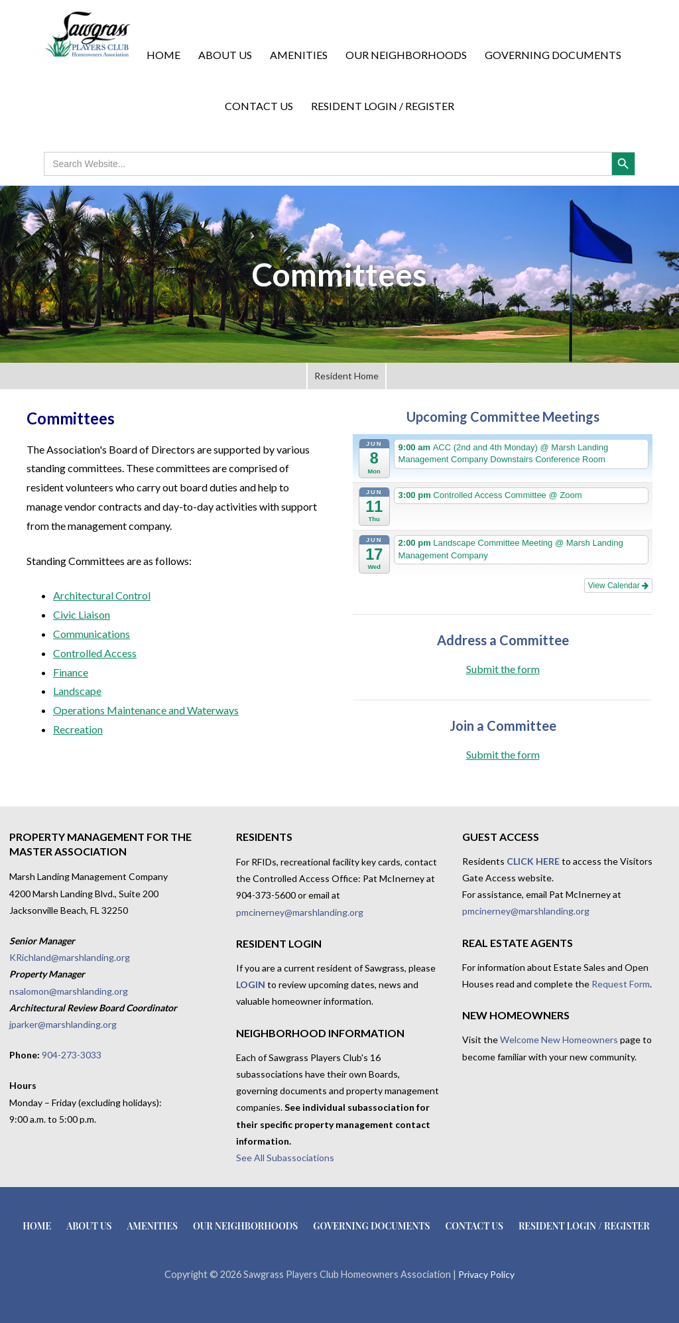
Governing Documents (553, 54)
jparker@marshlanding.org (63, 1024)
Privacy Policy (486, 1274)
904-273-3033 (71, 1054)
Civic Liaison (81, 614)
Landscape (77, 690)
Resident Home (346, 375)
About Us (225, 54)
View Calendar (618, 585)
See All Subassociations (285, 1157)
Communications (91, 633)
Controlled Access (95, 653)
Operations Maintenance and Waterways (146, 710)
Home (163, 54)
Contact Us (259, 105)
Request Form (620, 983)
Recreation (78, 729)
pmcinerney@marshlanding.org (299, 912)
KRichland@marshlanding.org (69, 957)
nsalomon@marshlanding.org (68, 991)
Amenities (299, 54)
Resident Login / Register (382, 105)
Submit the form (503, 668)
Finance (70, 672)
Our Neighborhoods (406, 54)
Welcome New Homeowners (559, 1039)
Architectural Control (102, 595)
